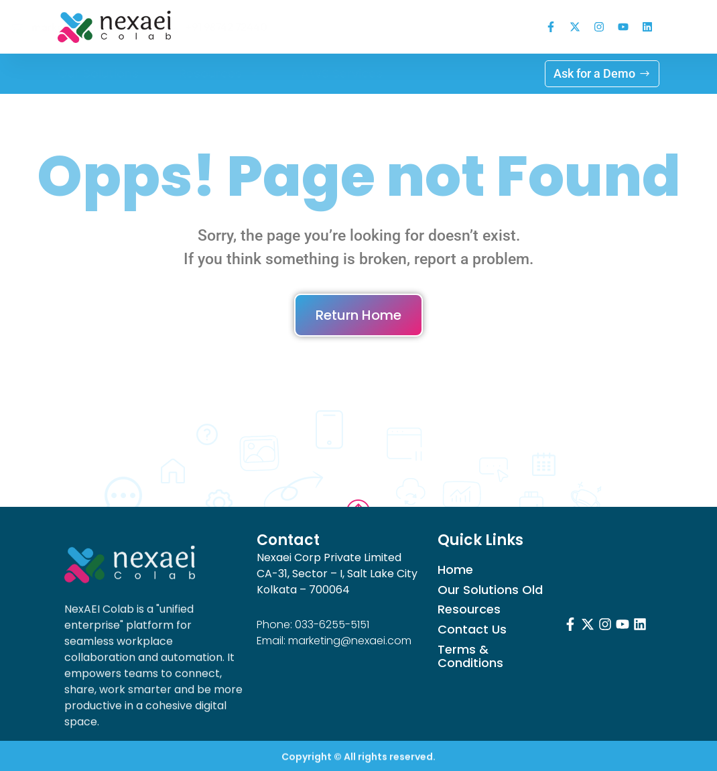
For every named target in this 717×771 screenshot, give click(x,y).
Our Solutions (98, 73)
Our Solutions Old (490, 590)
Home (455, 570)
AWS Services (342, 73)
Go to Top (358, 488)
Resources (220, 73)
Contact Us (472, 629)
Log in (440, 73)
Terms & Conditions (470, 656)
